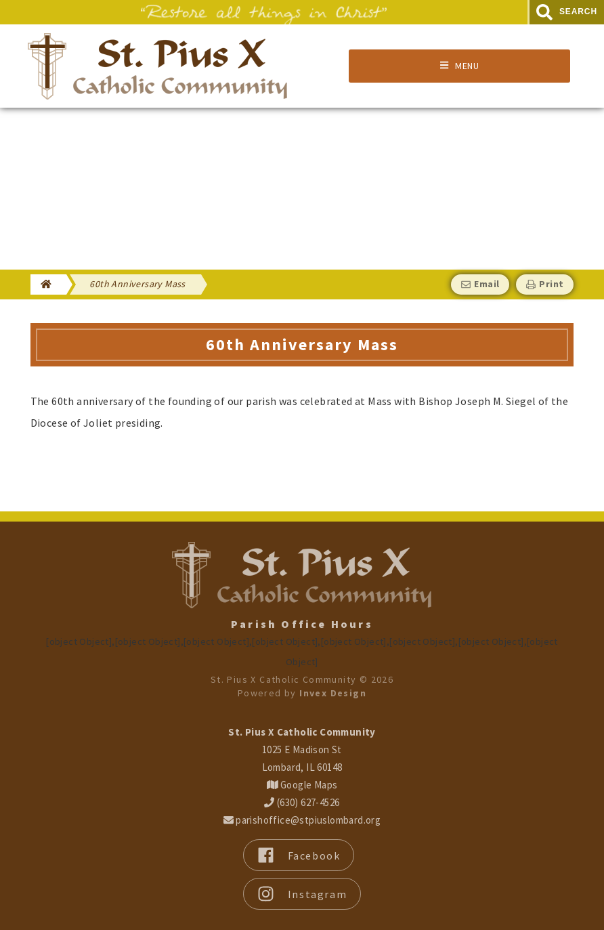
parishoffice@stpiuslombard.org (302, 819)
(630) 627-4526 (301, 802)
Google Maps (302, 784)
